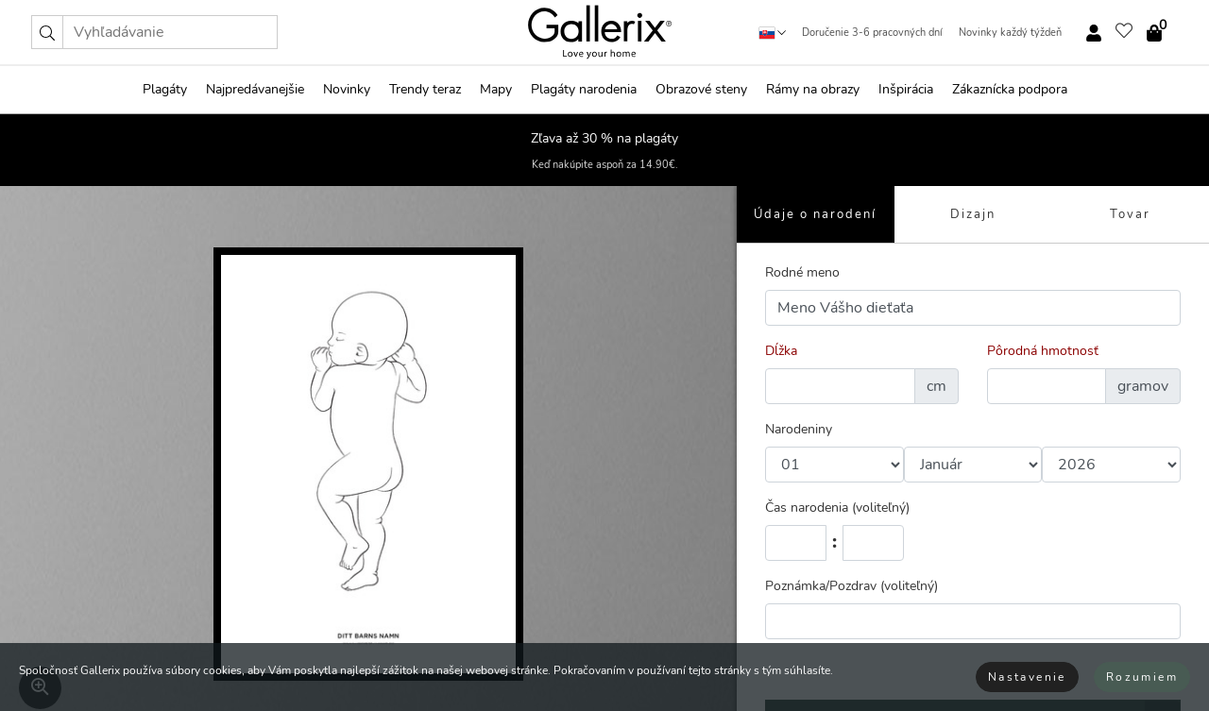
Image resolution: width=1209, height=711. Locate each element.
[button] (47, 32)
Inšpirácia (905, 89)
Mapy (496, 89)
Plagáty (165, 89)
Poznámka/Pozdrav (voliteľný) (851, 586)
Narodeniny (798, 429)
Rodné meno (802, 272)
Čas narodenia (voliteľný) (837, 507)
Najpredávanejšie (255, 89)
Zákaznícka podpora (1009, 89)
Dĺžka (781, 351)
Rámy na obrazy (813, 89)
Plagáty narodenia (584, 89)
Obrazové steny (701, 89)
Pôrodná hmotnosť (1042, 351)
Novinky (346, 89)
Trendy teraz (425, 89)
